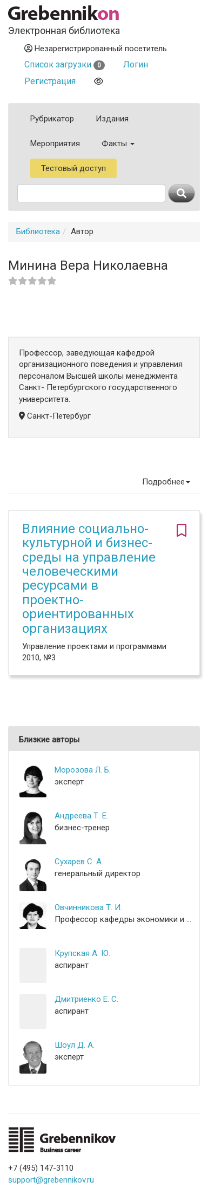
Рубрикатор (52, 119)
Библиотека (38, 231)
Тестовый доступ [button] (73, 168)
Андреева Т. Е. (81, 816)
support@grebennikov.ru (51, 1180)
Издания (112, 119)
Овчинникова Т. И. (88, 907)
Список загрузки (64, 64)
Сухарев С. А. (79, 861)
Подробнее (166, 482)
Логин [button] (135, 64)
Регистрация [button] (50, 81)
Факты (118, 143)
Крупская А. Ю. (82, 953)
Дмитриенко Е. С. (86, 999)
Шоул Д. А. (75, 1045)
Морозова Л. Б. (83, 770)
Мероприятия (55, 143)
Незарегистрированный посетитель (95, 48)
